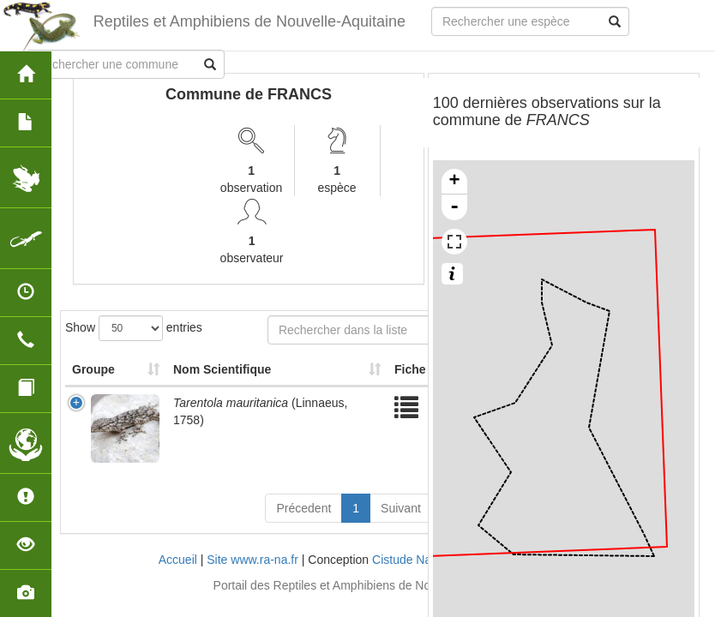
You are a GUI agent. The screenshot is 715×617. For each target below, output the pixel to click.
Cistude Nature (412, 559)
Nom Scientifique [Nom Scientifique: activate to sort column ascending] (222, 369)
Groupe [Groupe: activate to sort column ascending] (93, 369)
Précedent (303, 508)
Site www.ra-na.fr (252, 559)
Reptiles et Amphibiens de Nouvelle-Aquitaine (249, 21)
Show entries (133, 328)
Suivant (401, 508)
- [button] (454, 207)
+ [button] (454, 182)
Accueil (178, 559)
